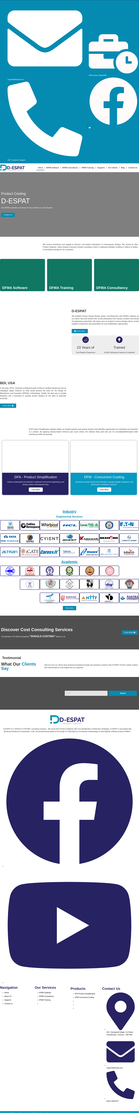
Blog (123, 168)
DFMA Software (52, 168)
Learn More (35, 491)
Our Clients (113, 168)
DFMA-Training (88, 168)
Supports (101, 168)
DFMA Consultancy (70, 168)
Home (40, 168)
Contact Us (132, 168)
